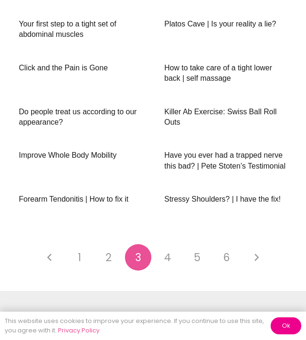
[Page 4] (168, 257)
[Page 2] (109, 257)
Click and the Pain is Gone (63, 68)
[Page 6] (226, 257)
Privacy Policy (78, 330)
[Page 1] (79, 257)
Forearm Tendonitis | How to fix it (73, 199)
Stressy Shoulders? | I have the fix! (223, 199)
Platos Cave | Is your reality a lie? (220, 24)
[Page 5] (197, 257)
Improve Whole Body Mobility (67, 155)
